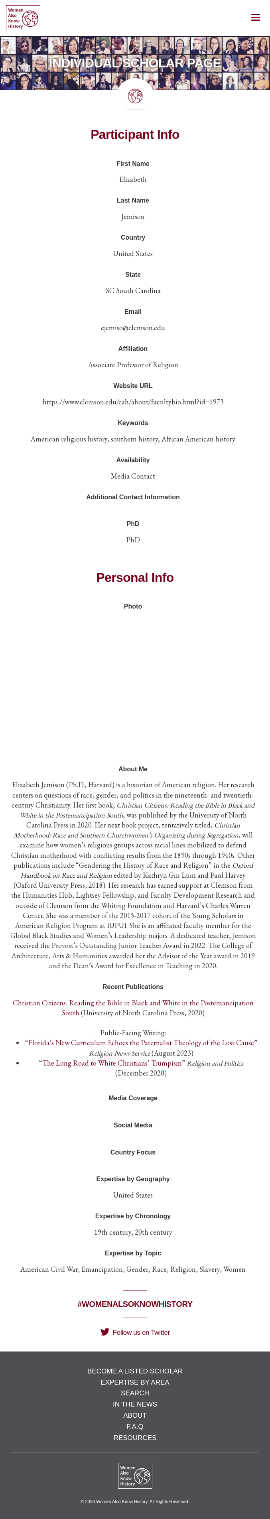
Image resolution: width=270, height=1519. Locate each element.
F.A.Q (135, 1426)
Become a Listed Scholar (135, 1371)
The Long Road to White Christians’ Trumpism (112, 1063)
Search (135, 1393)
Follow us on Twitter (135, 1332)
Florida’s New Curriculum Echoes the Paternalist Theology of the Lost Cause (141, 1042)
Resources (135, 1438)
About (135, 1415)
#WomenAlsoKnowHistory (134, 1304)
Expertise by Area (135, 1382)
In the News (135, 1404)
